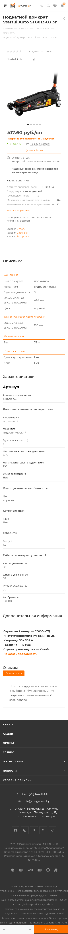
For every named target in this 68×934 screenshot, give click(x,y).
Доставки (22, 232)
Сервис (8, 752)
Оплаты (21, 229)
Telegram (34, 830)
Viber (43, 830)
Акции (8, 733)
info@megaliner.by (37, 801)
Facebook (15, 830)
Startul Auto (15, 59)
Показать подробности (20, 654)
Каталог (9, 724)
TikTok (52, 830)
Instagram (25, 830)
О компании (13, 761)
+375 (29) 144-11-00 (35, 794)
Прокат (9, 742)
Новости (10, 770)
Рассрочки (23, 236)
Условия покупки (17, 780)
